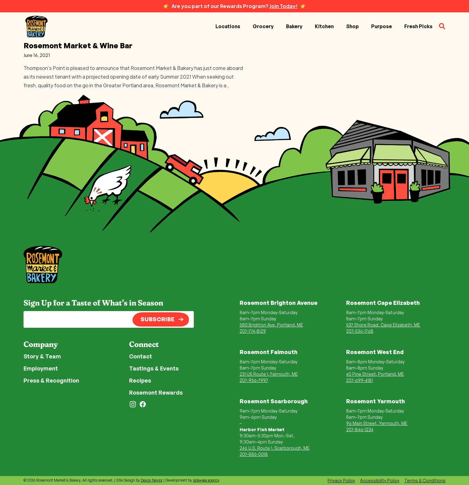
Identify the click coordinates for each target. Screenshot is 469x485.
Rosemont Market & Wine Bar (78, 45)
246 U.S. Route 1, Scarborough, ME (275, 448)
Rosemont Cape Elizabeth (383, 302)
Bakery (294, 26)
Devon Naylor (152, 480)
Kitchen (324, 26)
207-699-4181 (359, 380)
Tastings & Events (154, 368)
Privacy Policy (341, 480)
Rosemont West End (375, 352)
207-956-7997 (254, 380)
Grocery (263, 26)
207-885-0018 (254, 454)
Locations (227, 26)
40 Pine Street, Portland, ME (375, 374)
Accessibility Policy (379, 480)
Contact (140, 356)
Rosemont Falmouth (268, 352)
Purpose (381, 26)
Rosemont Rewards (156, 392)
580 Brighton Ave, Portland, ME (271, 324)
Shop (352, 26)
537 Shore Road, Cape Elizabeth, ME (383, 324)
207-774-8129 (253, 331)
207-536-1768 (359, 331)
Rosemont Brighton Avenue (278, 302)
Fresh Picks (418, 26)
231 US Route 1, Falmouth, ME (269, 374)
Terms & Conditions (424, 480)
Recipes (140, 380)
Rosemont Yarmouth (375, 401)
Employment (41, 368)
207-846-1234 (359, 429)
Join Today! (283, 6)
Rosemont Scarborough (274, 401)
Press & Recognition (51, 380)
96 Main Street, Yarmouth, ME (376, 423)
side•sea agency (206, 480)
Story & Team (42, 356)
